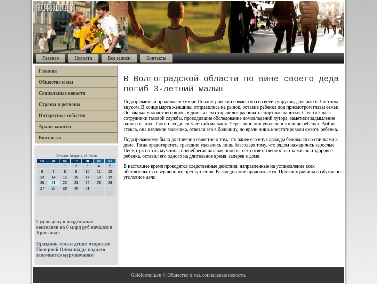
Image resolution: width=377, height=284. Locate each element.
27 (42, 188)
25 (99, 183)
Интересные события (62, 115)
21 (53, 183)
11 (99, 172)
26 (110, 183)
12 (110, 172)
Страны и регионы (59, 104)
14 (53, 177)
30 (76, 188)
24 (87, 183)
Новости (83, 58)
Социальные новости (62, 93)
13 (42, 177)
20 (42, 183)
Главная (50, 58)
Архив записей (55, 126)
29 (65, 188)
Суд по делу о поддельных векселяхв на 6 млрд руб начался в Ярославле (74, 227)
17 (87, 177)
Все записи (119, 58)
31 (87, 188)
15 (65, 177)
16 (76, 177)
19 (110, 177)
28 (53, 188)
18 (99, 177)
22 (65, 183)
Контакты (156, 58)
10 (87, 172)
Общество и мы (56, 82)
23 (76, 183)
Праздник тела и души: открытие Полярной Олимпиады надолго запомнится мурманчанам (73, 249)
